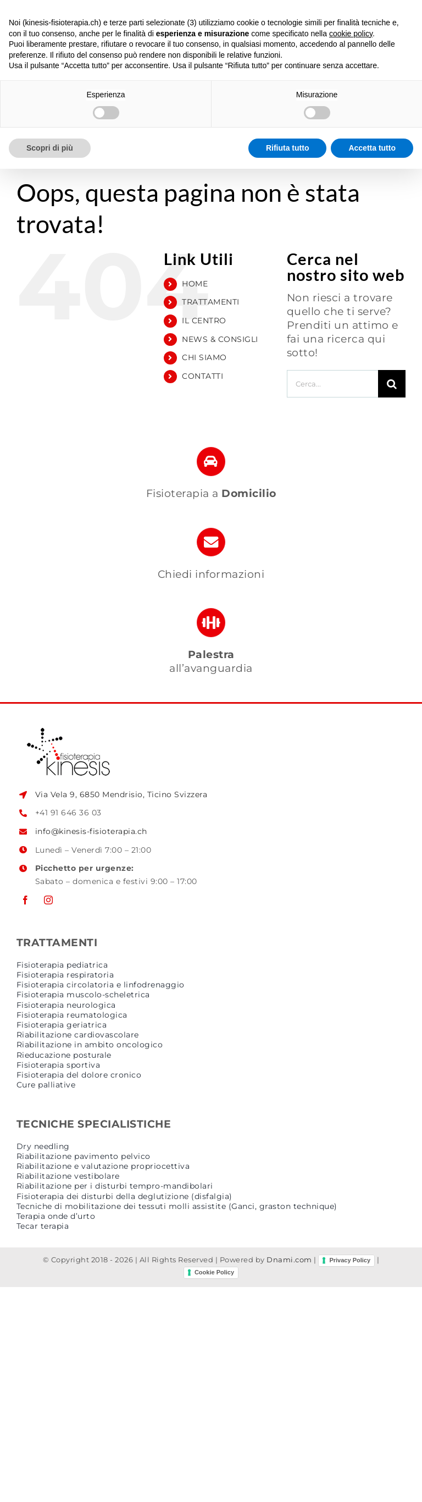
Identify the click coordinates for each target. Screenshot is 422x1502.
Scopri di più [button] (49, 1480)
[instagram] (48, 900)
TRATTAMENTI (211, 302)
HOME (195, 284)
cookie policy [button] (351, 1366)
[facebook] (25, 900)
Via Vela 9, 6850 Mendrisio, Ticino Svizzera (121, 794)
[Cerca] (392, 383)
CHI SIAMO (204, 357)
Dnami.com (289, 1260)
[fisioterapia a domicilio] (211, 479)
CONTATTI (202, 376)
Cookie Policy (214, 1272)
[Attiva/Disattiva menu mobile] (400, 34)
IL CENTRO (204, 320)
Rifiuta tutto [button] (287, 1480)
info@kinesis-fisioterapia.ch (91, 831)
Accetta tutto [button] (372, 1480)
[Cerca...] (332, 383)
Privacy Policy (349, 1260)
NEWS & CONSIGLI (220, 339)
